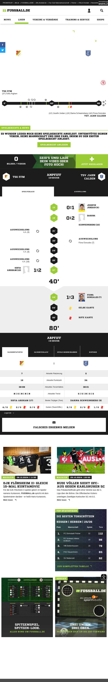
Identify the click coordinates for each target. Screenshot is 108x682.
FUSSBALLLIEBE (27, 3)
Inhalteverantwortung (67, 672)
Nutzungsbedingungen (37, 672)
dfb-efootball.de (41, 3)
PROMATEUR (8, 3)
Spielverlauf (28, 191)
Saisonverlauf (41, 352)
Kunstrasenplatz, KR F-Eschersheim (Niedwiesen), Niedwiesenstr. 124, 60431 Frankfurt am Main (54, 41)
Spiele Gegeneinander (67, 352)
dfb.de (17, 3)
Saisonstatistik (15, 352)
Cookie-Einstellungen (84, 672)
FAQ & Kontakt (84, 3)
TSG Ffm (18, 63)
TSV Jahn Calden (88, 63)
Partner (73, 3)
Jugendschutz (52, 672)
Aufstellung (80, 191)
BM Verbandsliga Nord (54, 31)
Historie (93, 352)
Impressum (6, 672)
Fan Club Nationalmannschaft (59, 3)
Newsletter (95, 3)
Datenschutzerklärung (19, 672)
